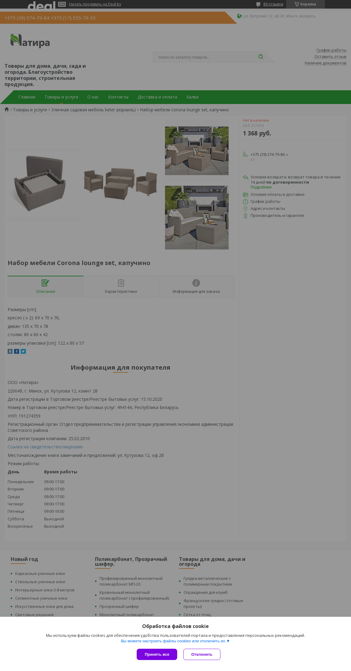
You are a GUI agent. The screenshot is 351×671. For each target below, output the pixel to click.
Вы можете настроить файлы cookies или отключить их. (173, 641)
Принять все (157, 654)
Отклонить (201, 654)
